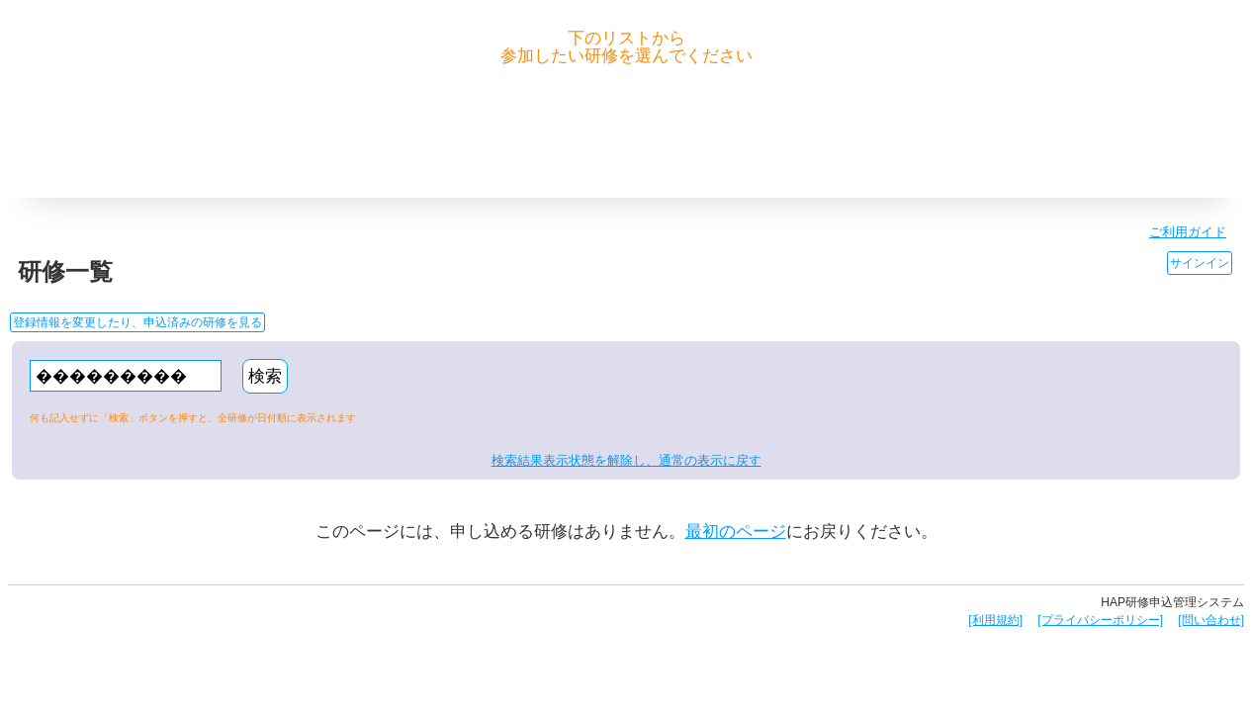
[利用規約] (995, 620)
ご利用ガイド (1187, 231)
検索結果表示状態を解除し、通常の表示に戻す (626, 460)
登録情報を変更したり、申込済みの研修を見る (137, 322)
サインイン (1199, 263)
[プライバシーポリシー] (1100, 620)
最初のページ (735, 531)
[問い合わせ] (1211, 620)
